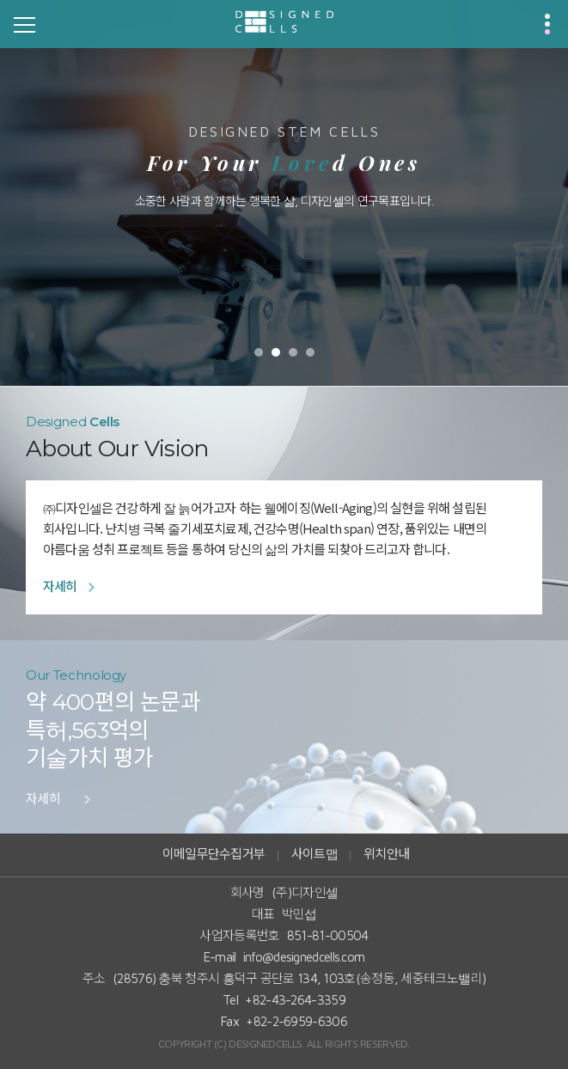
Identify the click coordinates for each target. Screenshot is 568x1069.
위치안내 (386, 854)
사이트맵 (314, 854)
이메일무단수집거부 (214, 854)
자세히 (60, 586)
